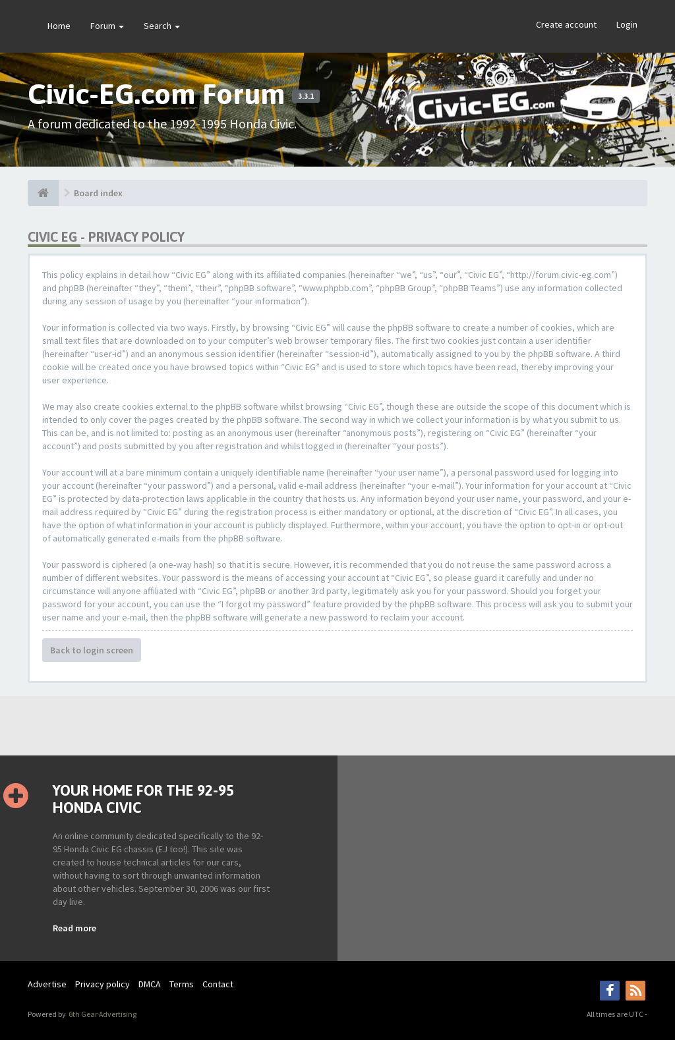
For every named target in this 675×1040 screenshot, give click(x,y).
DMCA (149, 984)
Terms (181, 984)
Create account (566, 24)
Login (626, 24)
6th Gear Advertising (101, 1014)
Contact (217, 984)
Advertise (47, 984)
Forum (107, 26)
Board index (98, 193)
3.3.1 (306, 96)
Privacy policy (102, 984)
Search (162, 26)
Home (59, 26)
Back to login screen (91, 650)
